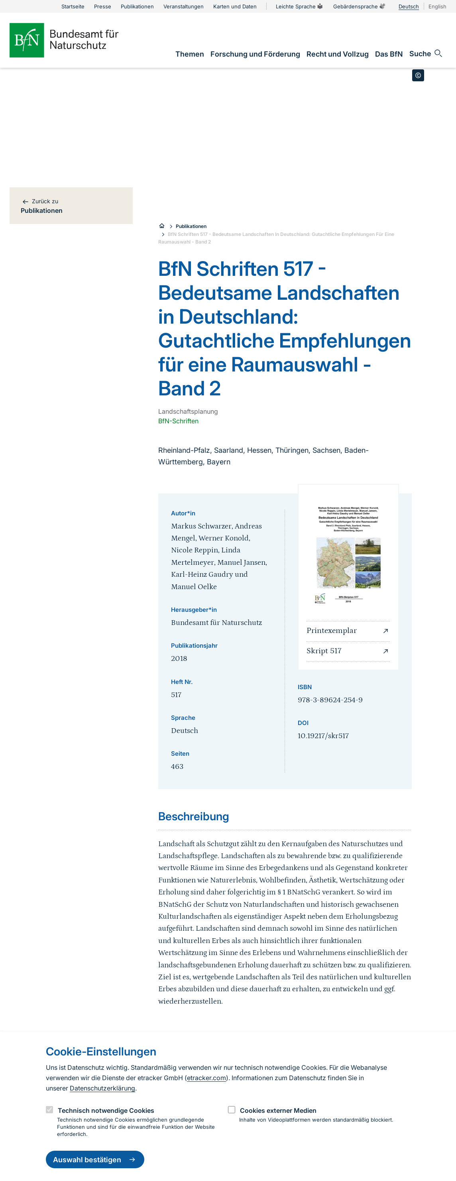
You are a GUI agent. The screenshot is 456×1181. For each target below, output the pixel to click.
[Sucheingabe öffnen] (426, 53)
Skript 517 (348, 651)
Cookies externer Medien (278, 1110)
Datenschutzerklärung (102, 1088)
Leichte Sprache (300, 6)
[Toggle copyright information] (418, 75)
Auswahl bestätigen (95, 1159)
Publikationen (191, 226)
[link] (189, 54)
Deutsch (409, 6)
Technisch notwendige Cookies (106, 1110)
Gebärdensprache (359, 6)
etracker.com (206, 1078)
